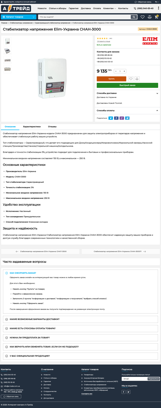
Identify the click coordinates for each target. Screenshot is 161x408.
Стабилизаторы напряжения (95, 385)
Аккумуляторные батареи (94, 378)
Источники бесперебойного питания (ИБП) (101, 381)
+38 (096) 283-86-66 (105, 55)
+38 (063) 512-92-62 (105, 59)
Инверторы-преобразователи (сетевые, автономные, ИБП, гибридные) (99, 389)
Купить (111, 79)
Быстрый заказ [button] (127, 86)
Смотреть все (86, 394)
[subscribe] (141, 379)
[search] (85, 16)
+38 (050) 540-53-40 (105, 62)
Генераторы (88, 375)
